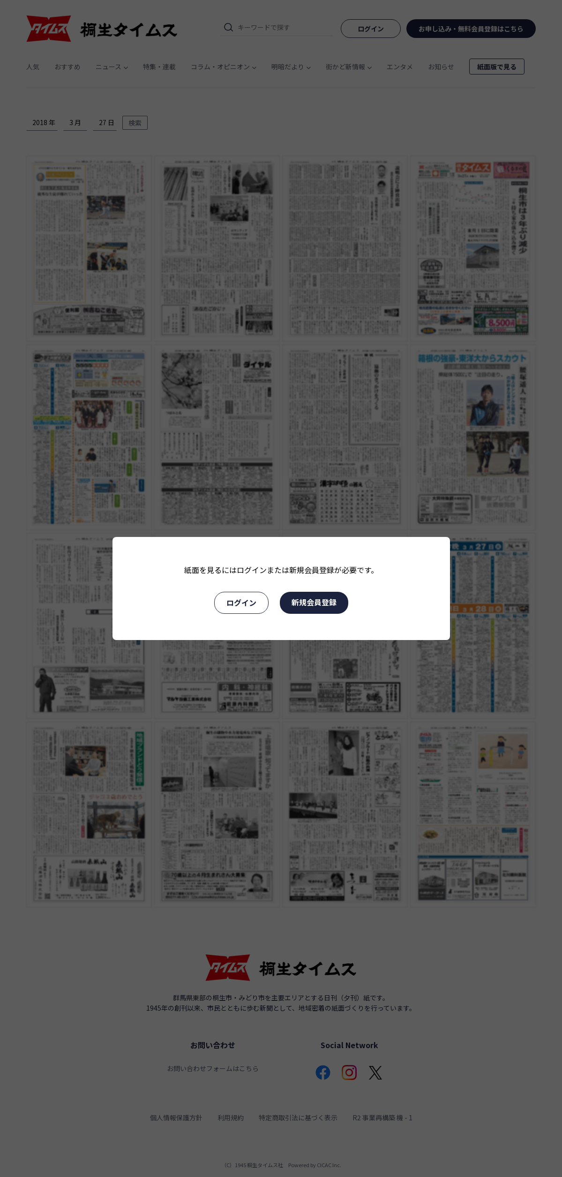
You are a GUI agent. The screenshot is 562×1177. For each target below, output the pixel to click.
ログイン (241, 602)
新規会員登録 (314, 602)
